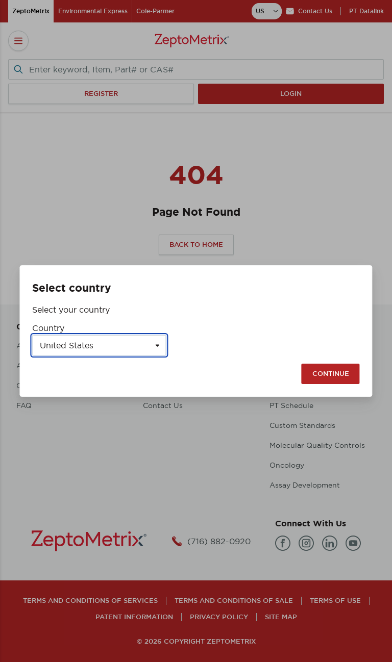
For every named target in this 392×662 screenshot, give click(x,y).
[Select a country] (99, 345)
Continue (330, 373)
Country (48, 328)
